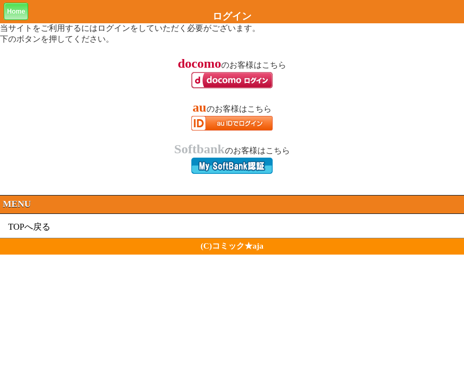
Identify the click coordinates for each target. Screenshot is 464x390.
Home (16, 11)
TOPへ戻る (29, 226)
